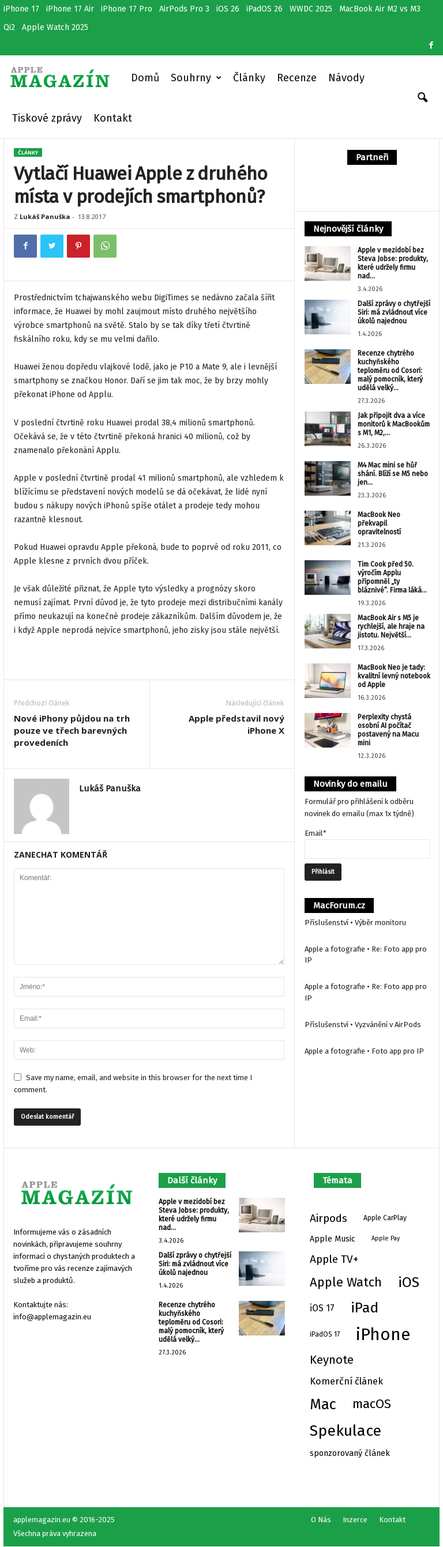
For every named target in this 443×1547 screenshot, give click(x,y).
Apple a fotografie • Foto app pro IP (364, 1051)
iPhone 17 (21, 9)
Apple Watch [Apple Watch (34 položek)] (346, 1282)
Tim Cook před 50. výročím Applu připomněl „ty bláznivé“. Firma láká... (392, 577)
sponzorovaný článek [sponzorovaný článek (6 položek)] (350, 1453)
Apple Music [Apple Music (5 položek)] (332, 1239)
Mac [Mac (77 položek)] (323, 1404)
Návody (346, 77)
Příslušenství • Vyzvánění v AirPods (363, 1024)
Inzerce (355, 1519)
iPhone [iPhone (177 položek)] (383, 1335)
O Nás (321, 1519)
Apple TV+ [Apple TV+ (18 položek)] (334, 1259)
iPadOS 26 (264, 9)
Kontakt (112, 118)
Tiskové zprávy (47, 118)
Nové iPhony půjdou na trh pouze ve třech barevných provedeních (72, 730)
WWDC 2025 (311, 9)
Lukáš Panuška (45, 216)
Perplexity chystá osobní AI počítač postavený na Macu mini (388, 730)
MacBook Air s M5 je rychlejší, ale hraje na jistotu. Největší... (391, 626)
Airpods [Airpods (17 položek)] (328, 1218)
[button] (422, 98)
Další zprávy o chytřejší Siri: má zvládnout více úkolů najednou (394, 312)
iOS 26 (227, 9)
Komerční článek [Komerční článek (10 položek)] (346, 1381)
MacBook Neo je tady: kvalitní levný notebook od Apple (394, 676)
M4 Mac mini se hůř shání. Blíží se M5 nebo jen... (393, 473)
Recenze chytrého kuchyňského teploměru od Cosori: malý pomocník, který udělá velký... (390, 370)
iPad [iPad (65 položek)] (364, 1307)
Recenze (297, 77)
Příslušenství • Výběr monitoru (355, 922)
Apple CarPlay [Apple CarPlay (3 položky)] (385, 1218)
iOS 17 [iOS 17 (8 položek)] (322, 1308)
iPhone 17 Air (70, 9)
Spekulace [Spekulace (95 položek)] (345, 1430)
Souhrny (196, 78)
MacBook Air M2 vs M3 (380, 9)
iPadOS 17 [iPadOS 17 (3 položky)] (325, 1334)
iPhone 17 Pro (126, 9)
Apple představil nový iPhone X (236, 724)
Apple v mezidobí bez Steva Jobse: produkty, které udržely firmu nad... (393, 263)
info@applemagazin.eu (52, 1316)
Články (249, 77)
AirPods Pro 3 (184, 9)
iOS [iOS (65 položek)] (408, 1282)
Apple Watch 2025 (55, 27)
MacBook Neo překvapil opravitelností (379, 523)
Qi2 (9, 27)
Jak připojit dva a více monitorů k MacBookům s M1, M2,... (394, 424)
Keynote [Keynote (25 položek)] (332, 1360)
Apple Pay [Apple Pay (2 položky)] (385, 1238)
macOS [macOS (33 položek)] (371, 1404)
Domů (145, 77)
